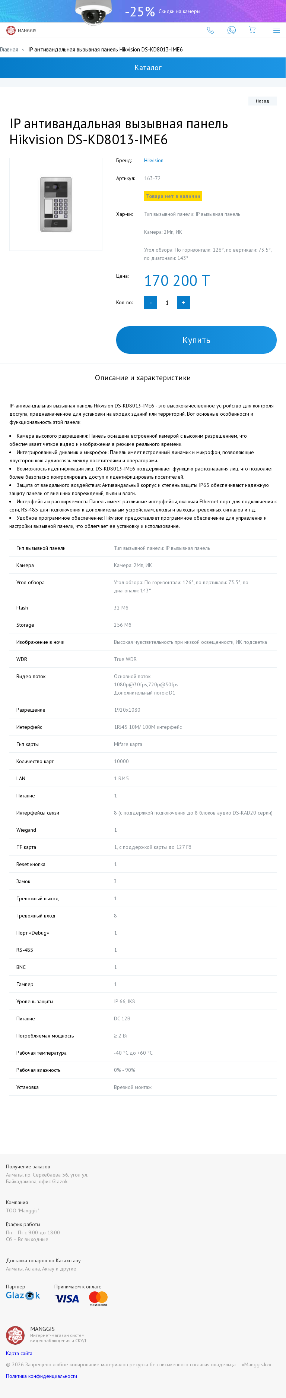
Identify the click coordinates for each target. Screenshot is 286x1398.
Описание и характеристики (143, 377)
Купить (196, 340)
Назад (262, 101)
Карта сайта (19, 1353)
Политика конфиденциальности (41, 1376)
